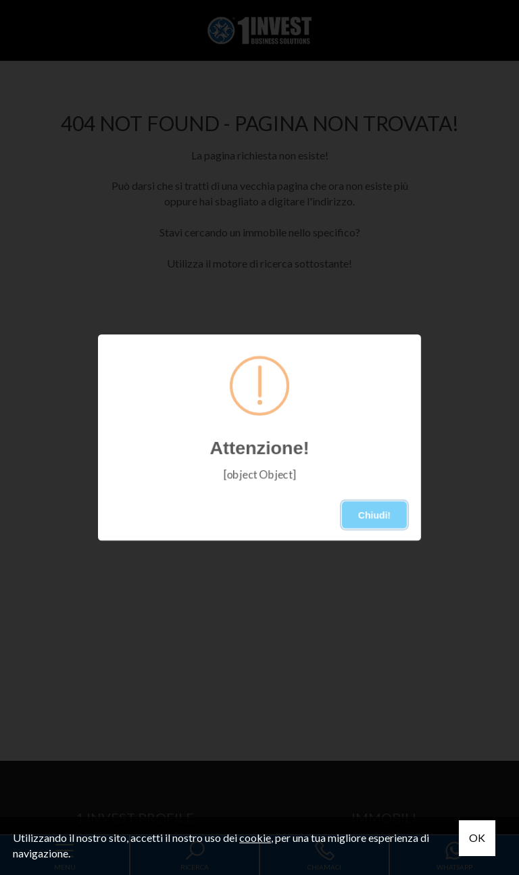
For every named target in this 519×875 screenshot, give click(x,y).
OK (477, 837)
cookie (255, 837)
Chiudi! (374, 514)
